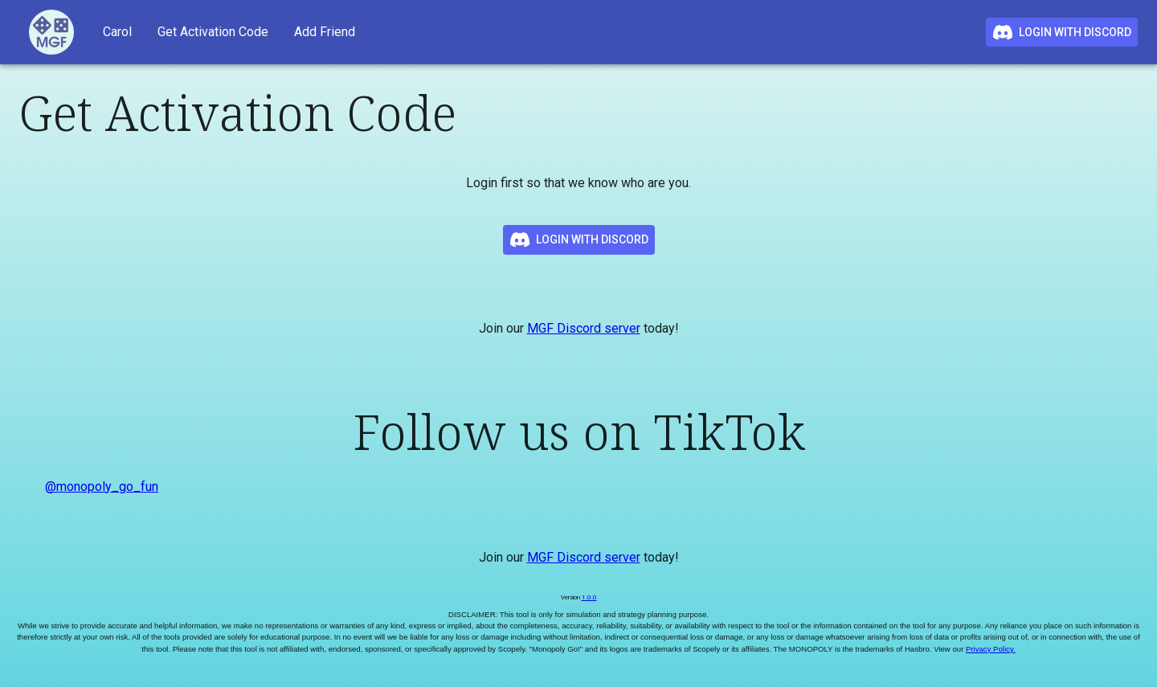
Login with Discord (1062, 32)
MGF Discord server (583, 328)
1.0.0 (589, 597)
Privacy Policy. (991, 648)
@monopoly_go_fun (101, 486)
